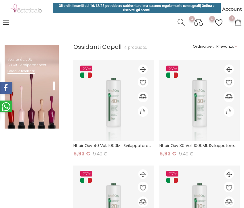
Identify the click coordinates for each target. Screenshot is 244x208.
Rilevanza (225, 46)
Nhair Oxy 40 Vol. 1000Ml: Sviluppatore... (112, 145)
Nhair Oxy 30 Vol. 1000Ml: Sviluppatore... (198, 145)
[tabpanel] (31, 81)
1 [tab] (54, 80)
